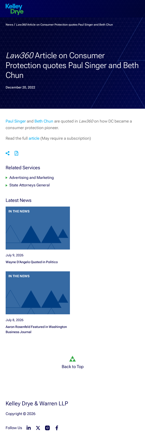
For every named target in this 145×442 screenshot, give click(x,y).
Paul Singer (16, 121)
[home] (14, 9)
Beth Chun (43, 121)
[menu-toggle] (137, 6)
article (34, 138)
